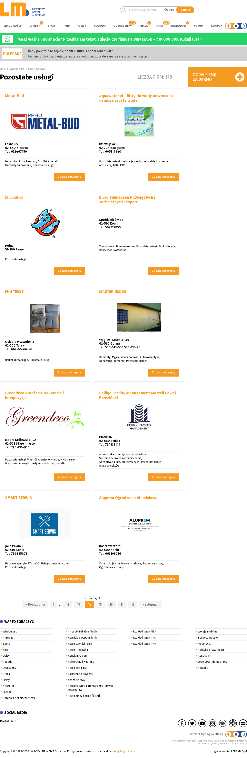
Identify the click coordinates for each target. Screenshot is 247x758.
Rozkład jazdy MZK (144, 631)
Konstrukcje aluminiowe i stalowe (120, 563)
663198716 (113, 553)
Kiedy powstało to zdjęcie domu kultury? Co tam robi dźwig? (70, 51)
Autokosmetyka (149, 357)
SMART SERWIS (18, 497)
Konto (215, 25)
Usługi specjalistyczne (55, 563)
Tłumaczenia (106, 246)
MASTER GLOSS (112, 291)
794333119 (112, 444)
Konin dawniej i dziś (80, 643)
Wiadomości (12, 25)
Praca (143, 25)
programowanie (219, 751)
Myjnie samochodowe (125, 357)
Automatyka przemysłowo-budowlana (122, 454)
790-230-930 (20, 447)
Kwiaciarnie (68, 459)
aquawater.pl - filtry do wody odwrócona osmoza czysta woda (136, 98)
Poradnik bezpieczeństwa (19, 698)
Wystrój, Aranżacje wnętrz (43, 459)
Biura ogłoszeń (125, 246)
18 (132, 604)
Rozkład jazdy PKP (144, 643)
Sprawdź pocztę (208, 637)
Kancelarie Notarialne (112, 250)
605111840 (113, 151)
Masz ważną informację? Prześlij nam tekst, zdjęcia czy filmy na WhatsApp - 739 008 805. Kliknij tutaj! (110, 39)
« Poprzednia (35, 604)
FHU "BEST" (15, 291)
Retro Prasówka (78, 650)
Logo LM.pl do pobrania (212, 661)
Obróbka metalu (48, 161)
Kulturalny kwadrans (81, 661)
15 (100, 604)
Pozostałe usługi (37, 68)
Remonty (104, 357)
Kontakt (203, 668)
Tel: (7, 151)
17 (122, 604)
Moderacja (204, 643)
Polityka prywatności (211, 650)
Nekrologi (178, 25)
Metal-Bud (14, 95)
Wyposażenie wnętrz (18, 463)
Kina (67, 25)
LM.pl (2, 68)
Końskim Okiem (77, 655)
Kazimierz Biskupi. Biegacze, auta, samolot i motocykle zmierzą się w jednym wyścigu (88, 56)
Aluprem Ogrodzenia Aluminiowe (128, 497)
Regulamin (204, 655)
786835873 (19, 553)
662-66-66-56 (21, 349)
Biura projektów (109, 465)
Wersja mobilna (207, 631)
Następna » (150, 604)
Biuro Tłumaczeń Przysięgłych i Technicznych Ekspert (127, 199)
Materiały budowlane (18, 165)
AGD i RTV (105, 165)
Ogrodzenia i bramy (111, 567)
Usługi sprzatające (16, 360)
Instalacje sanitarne (133, 161)
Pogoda (99, 25)
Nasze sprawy (76, 680)
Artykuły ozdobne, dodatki (48, 463)
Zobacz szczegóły (69, 176)
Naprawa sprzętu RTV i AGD (22, 563)
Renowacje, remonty (111, 361)
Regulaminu (127, 751)
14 (89, 604)
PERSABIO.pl (239, 751)
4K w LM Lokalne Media (82, 631)
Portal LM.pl (8, 721)
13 (78, 604)
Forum (198, 25)
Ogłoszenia (121, 25)
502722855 (113, 227)
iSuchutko (14, 197)
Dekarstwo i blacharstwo (20, 161)
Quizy (82, 25)
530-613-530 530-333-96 (122, 347)
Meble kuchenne (158, 161)
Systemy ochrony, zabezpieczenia (120, 458)
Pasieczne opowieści (80, 674)
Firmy (159, 25)
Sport (52, 25)
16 (111, 604)
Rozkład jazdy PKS (144, 637)
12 (67, 604)
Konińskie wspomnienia (82, 637)
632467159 (19, 151)
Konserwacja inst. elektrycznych (119, 462)
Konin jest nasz (77, 668)
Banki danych (166, 246)
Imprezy (34, 25)
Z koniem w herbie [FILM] (84, 696)
